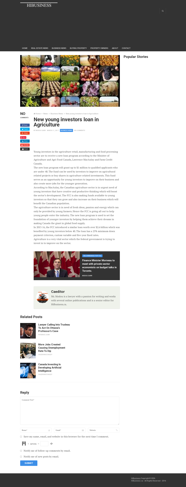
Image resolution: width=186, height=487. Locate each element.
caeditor (58, 292)
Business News (57, 114)
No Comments (79, 130)
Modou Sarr (41, 130)
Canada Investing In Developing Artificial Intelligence (49, 367)
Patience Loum (44, 335)
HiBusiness (136, 478)
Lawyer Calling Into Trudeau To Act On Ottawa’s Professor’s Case (54, 328)
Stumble (25, 145)
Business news (59, 48)
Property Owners (99, 48)
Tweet (25, 129)
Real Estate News (39, 48)
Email (25, 149)
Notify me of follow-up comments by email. (47, 450)
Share (24, 125)
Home (24, 48)
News (45, 114)
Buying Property (78, 48)
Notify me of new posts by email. (41, 456)
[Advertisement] (76, 26)
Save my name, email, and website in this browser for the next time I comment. (66, 436)
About (115, 48)
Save (24, 137)
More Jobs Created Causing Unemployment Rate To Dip (51, 347)
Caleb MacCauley (45, 354)
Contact (126, 48)
